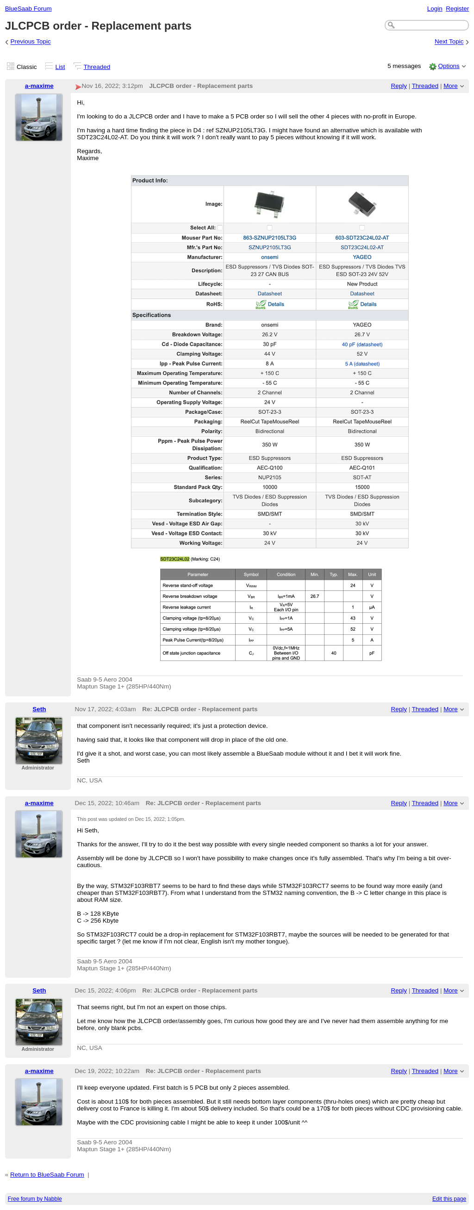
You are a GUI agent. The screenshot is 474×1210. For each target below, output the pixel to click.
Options (448, 65)
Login (435, 8)
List (60, 66)
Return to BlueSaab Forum (47, 1174)
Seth (39, 709)
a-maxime (39, 85)
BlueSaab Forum (28, 8)
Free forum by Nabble (35, 1199)
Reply (399, 85)
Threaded (97, 66)
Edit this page (449, 1199)
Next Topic (449, 41)
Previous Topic (31, 41)
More (450, 85)
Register (457, 8)
